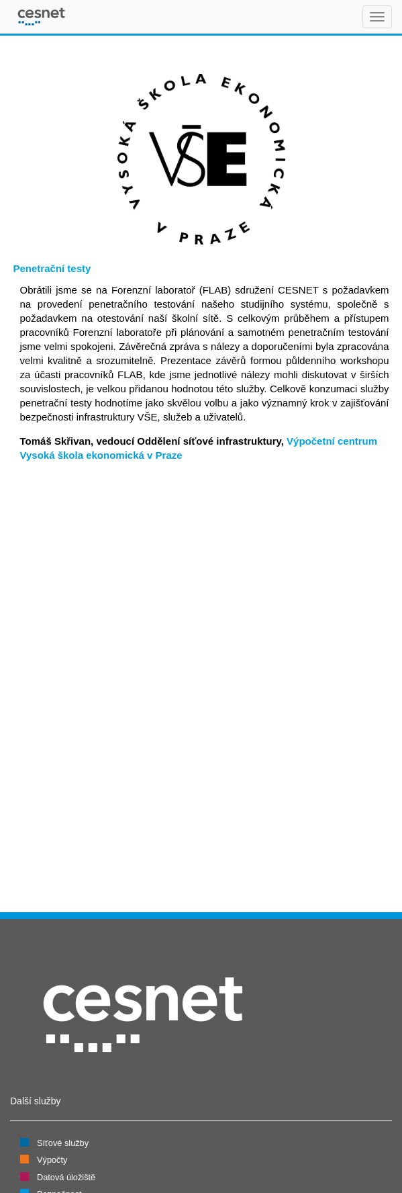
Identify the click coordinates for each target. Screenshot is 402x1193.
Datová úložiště (66, 1177)
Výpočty (52, 1160)
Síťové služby (63, 1143)
